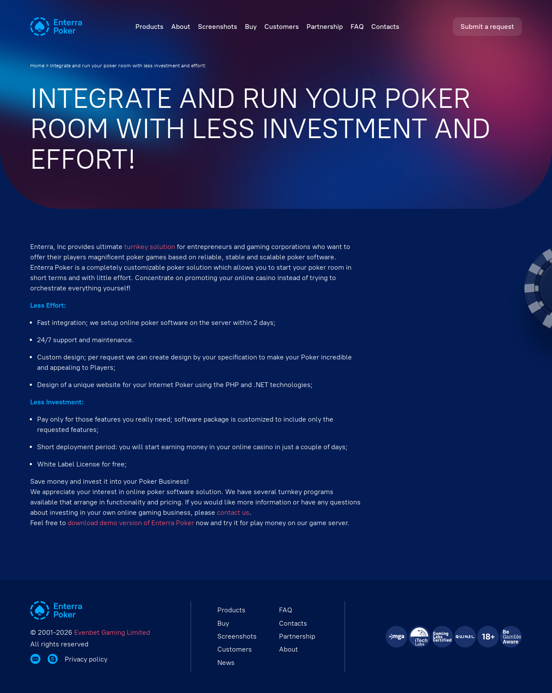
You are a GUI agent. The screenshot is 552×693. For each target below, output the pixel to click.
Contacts (385, 26)
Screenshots (217, 26)
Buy (251, 26)
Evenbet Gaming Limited (112, 632)
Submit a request (487, 26)
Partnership (325, 26)
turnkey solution (149, 247)
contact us (233, 512)
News (226, 662)
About (180, 26)
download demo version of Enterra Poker (131, 523)
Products (149, 26)
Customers (281, 26)
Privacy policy (86, 659)
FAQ (357, 26)
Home (37, 66)
